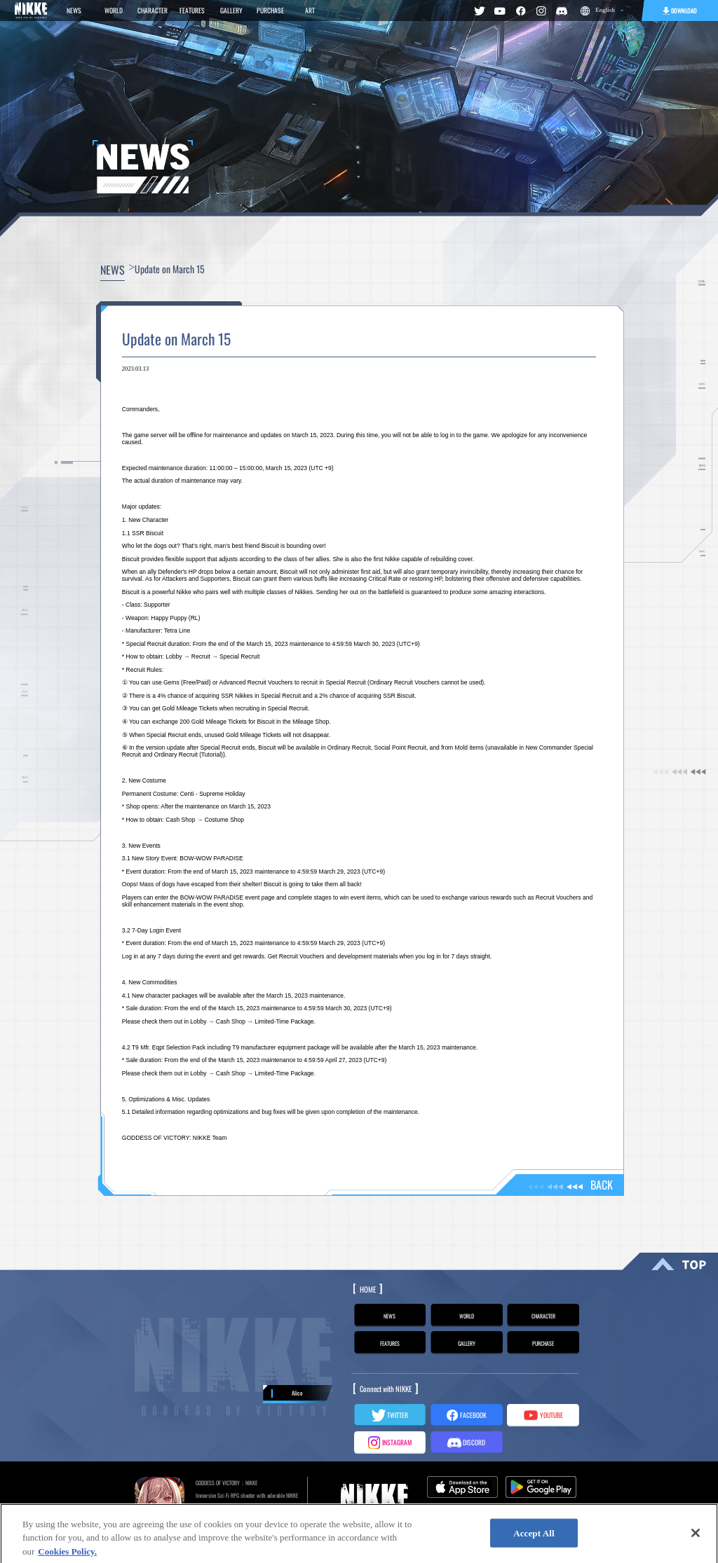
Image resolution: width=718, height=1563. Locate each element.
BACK (570, 1184)
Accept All (534, 1539)
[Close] (695, 1539)
